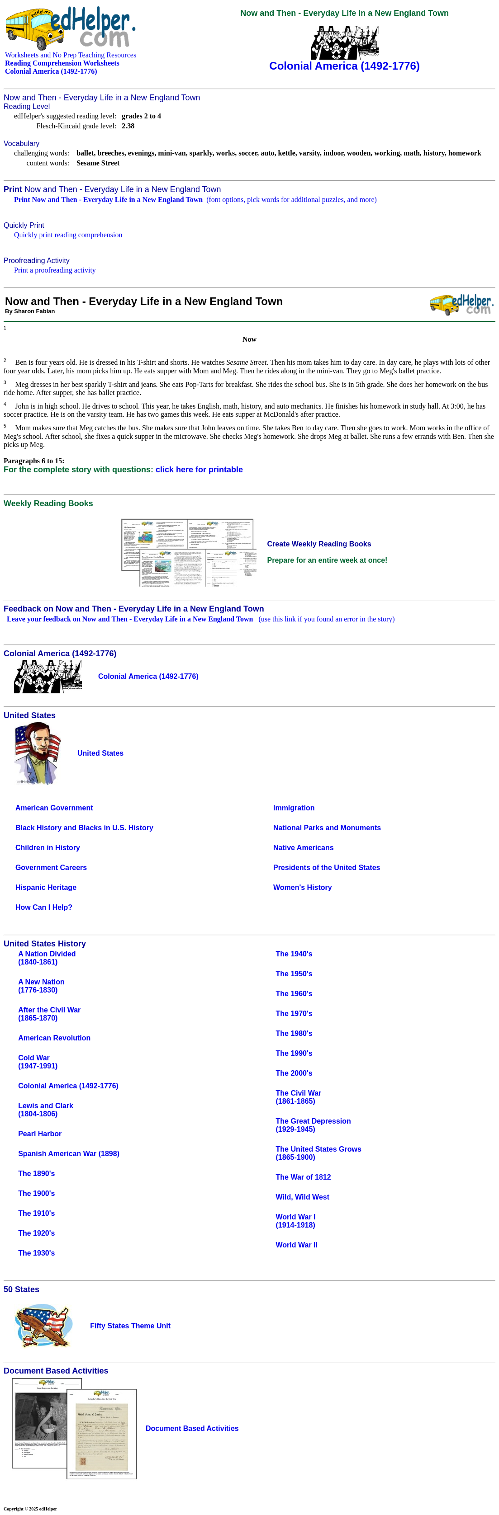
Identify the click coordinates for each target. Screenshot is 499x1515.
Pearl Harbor (40, 1134)
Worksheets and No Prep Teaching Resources (70, 55)
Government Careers (51, 867)
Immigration (294, 808)
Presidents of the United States (326, 867)
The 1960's (294, 993)
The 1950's (294, 974)
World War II (297, 1245)
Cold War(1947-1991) (37, 1062)
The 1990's (294, 1053)
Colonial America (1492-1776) (68, 1086)
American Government (54, 808)
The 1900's (36, 1193)
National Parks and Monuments (327, 828)
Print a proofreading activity (55, 270)
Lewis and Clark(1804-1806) (45, 1110)
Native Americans (303, 848)
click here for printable (199, 469)
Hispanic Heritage (45, 887)
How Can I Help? (43, 907)
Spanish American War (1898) (68, 1153)
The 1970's (294, 1013)
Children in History (47, 848)
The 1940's (294, 954)
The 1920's (36, 1233)
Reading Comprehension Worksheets (62, 63)
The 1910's (36, 1213)
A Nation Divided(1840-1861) (47, 958)
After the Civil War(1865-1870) (49, 1014)
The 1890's (36, 1173)
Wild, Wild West (303, 1197)
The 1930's (36, 1253)
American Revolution (54, 1038)
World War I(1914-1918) (296, 1221)
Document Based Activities (192, 1428)
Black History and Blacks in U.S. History (84, 828)
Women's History (302, 887)
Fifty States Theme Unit (130, 1326)
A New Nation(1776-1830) (41, 986)
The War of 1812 (303, 1177)
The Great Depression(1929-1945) (313, 1125)
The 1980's (294, 1033)
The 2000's (294, 1073)
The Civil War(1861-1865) (299, 1097)
